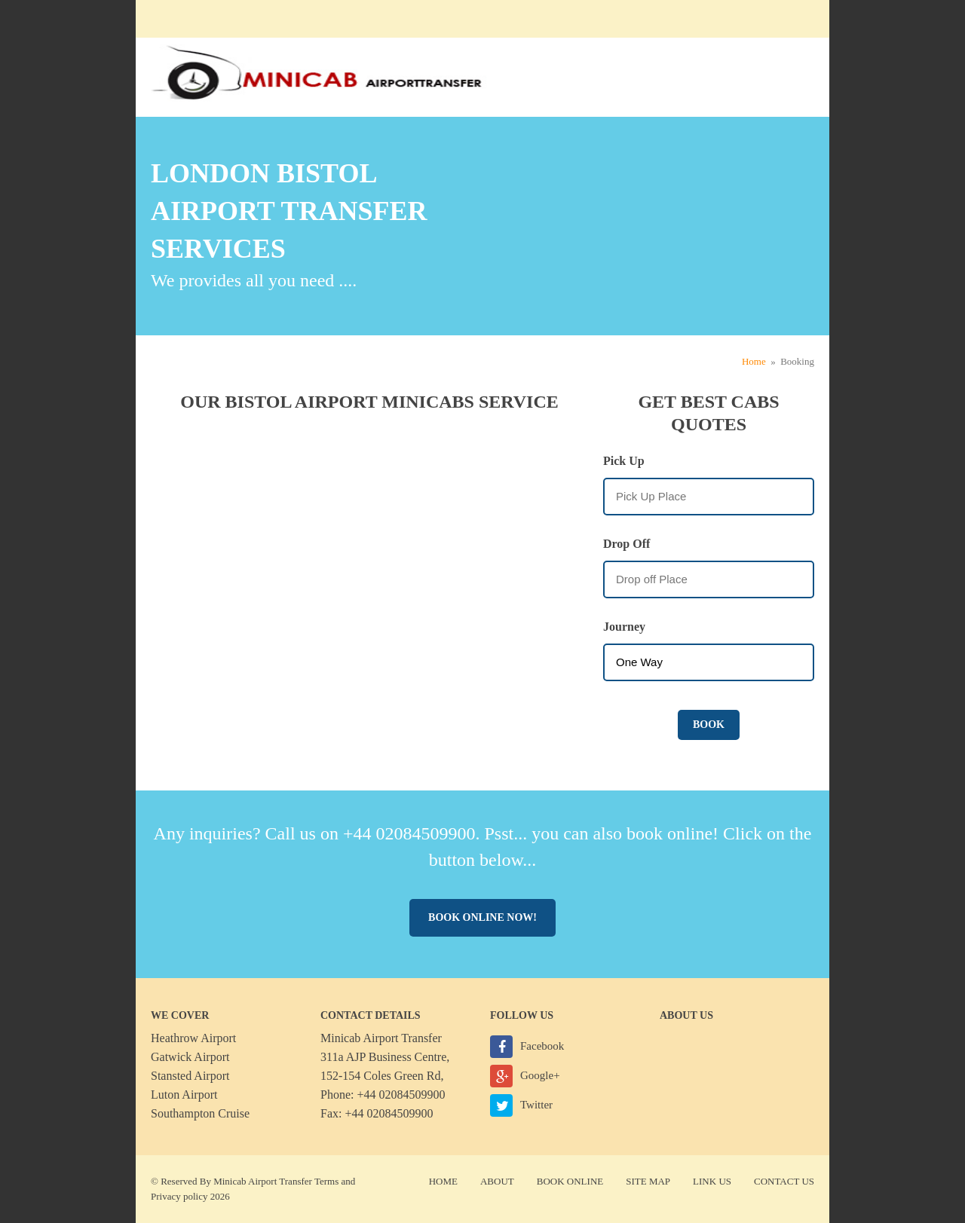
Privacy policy (179, 1196)
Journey (624, 626)
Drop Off (626, 543)
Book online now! (482, 917)
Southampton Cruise (200, 1113)
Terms (326, 1181)
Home (754, 361)
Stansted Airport (190, 1075)
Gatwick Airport (190, 1056)
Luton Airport (184, 1094)
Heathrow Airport (193, 1038)
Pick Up (624, 460)
